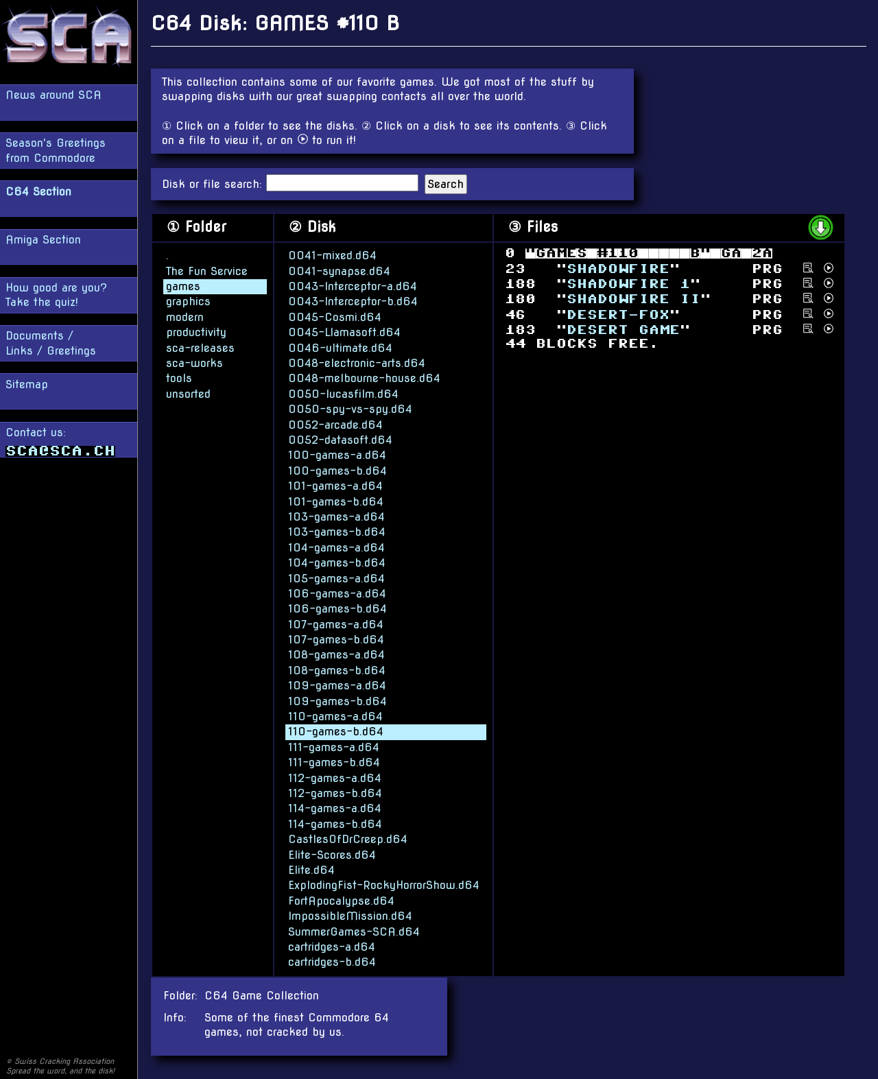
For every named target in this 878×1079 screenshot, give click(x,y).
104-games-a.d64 (336, 547)
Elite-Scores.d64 (332, 854)
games (183, 285)
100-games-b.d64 (337, 470)
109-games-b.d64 (337, 700)
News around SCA (53, 95)
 (618, 268)
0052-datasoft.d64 (340, 439)
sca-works (194, 362)
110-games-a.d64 (335, 715)
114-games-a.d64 (334, 807)
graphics (188, 301)
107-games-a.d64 (335, 623)
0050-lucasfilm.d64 (343, 393)
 (618, 314)
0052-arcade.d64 (335, 424)
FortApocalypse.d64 (341, 900)
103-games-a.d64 (336, 516)
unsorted (188, 393)
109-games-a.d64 (337, 684)
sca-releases (200, 347)
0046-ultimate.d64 (340, 347)
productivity (196, 331)
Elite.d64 (311, 869)
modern (185, 316)
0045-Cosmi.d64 (334, 316)
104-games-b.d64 (336, 562)
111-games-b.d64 (334, 761)
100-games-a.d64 (337, 454)
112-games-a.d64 (334, 777)
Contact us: (60, 441)
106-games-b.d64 (337, 608)
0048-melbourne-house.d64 (364, 377)
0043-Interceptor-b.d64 (353, 301)
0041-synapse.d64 (339, 270)
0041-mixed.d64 (332, 254)
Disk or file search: (214, 184)
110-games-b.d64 (335, 730)
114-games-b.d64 (335, 823)
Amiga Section (43, 239)
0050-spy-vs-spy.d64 (350, 408)
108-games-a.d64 (336, 654)
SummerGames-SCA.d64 (354, 931)
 (623, 329)
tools (179, 377)
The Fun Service (207, 270)
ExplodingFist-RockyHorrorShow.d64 (383, 884)
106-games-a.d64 (337, 593)
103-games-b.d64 (336, 531)
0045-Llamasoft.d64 (344, 331)
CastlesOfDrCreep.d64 (347, 838)
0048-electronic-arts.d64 (356, 362)
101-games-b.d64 (335, 501)
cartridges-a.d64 (331, 946)
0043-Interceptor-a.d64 (352, 285)
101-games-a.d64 (335, 485)
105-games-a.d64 (336, 577)
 (628, 283)
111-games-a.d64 (333, 746)
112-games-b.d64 (335, 792)
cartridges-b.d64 (332, 961)
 (633, 299)
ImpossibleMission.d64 (350, 915)
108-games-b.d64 (336, 669)
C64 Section (38, 191)
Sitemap (26, 384)
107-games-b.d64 (336, 638)
